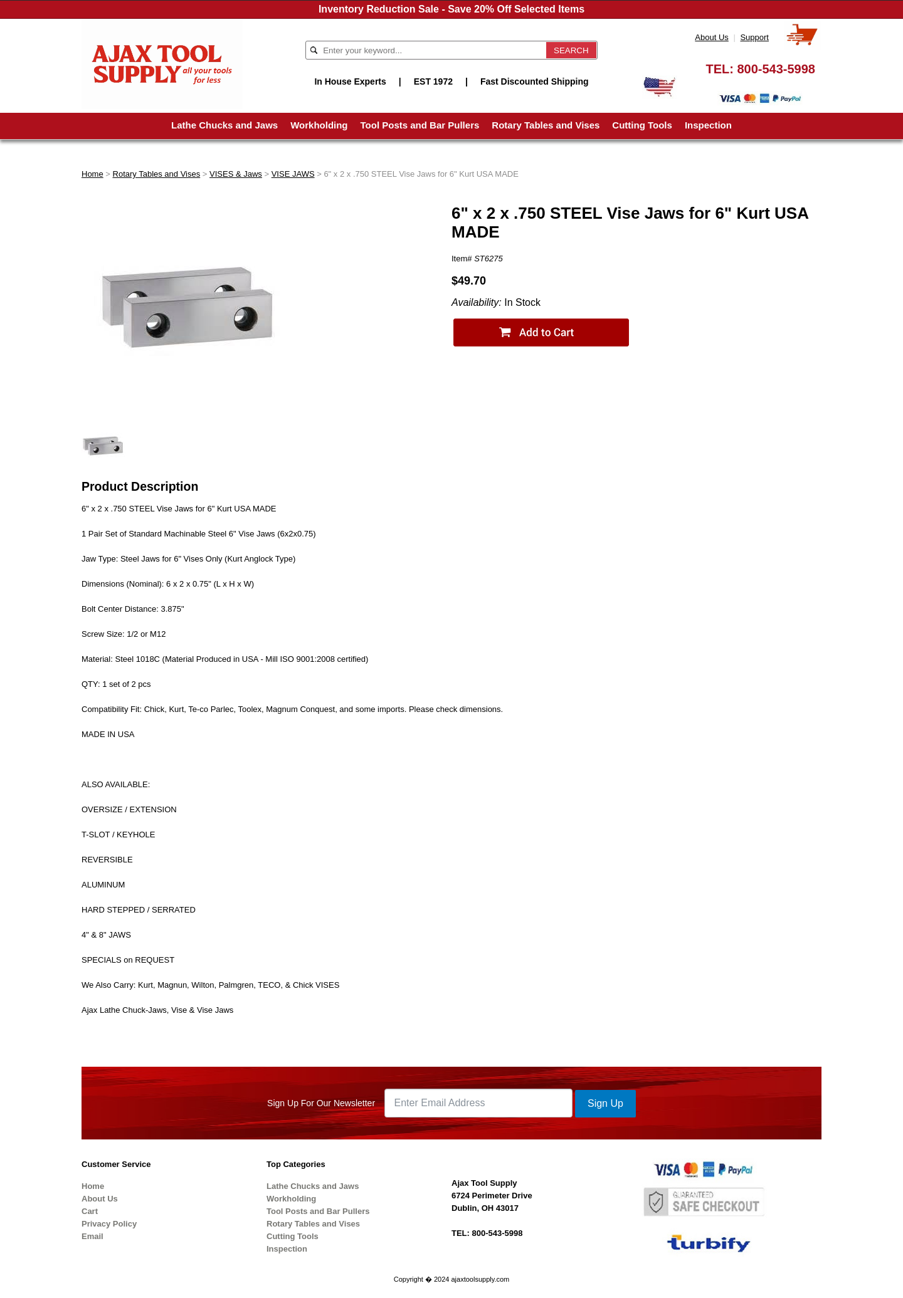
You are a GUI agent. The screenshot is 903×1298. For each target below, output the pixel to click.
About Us (711, 37)
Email (92, 1236)
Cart (90, 1211)
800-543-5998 (776, 69)
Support (754, 37)
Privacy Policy (109, 1223)
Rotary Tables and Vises (545, 125)
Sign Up (605, 1103)
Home (92, 174)
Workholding (318, 125)
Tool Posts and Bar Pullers (420, 125)
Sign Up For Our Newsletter (321, 1103)
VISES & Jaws (235, 174)
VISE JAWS (293, 174)
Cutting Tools (642, 125)
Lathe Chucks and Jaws (224, 125)
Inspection (708, 125)
